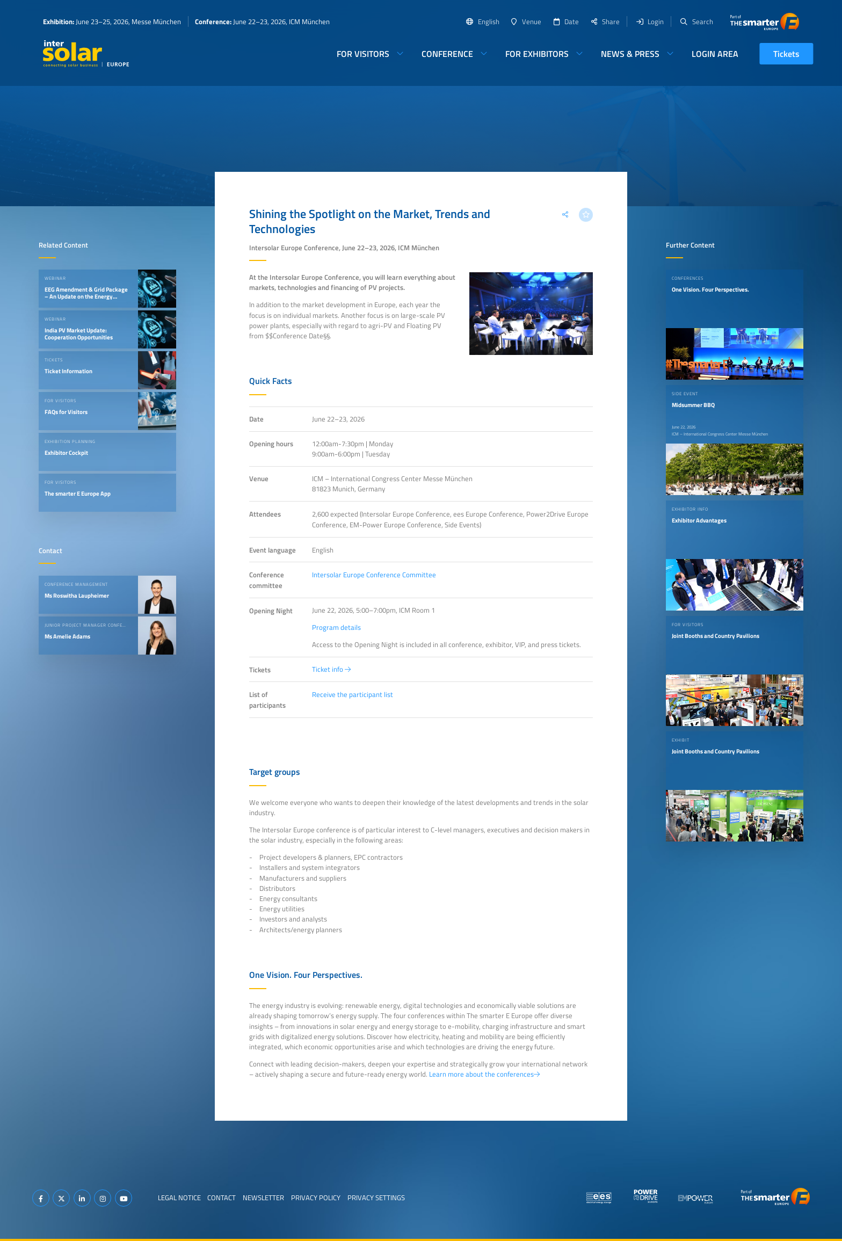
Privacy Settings (376, 1197)
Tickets (786, 53)
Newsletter (263, 1197)
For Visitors (363, 53)
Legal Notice (179, 1197)
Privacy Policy (315, 1197)
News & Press (630, 53)
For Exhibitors (537, 53)
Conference (447, 53)
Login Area (715, 53)
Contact (221, 1197)
